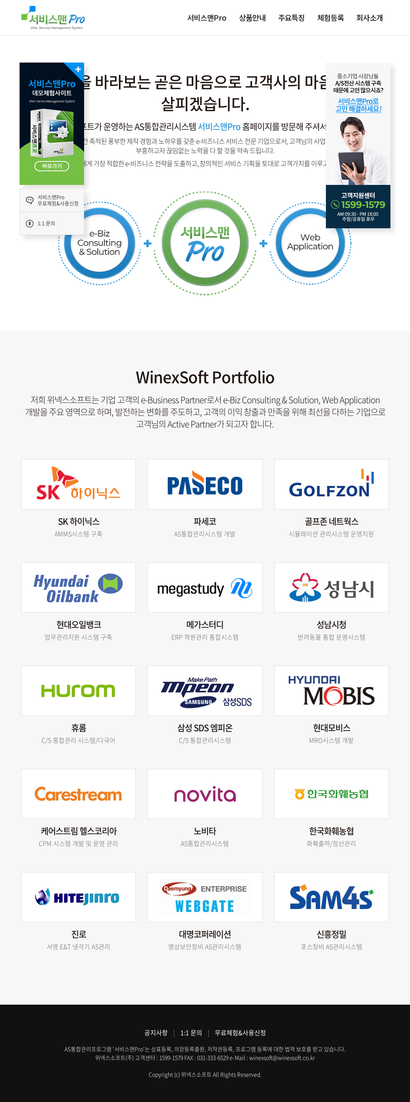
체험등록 (330, 17)
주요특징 (291, 17)
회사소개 (369, 17)
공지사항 (156, 1032)
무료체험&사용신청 (240, 1032)
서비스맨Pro (207, 17)
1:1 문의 (191, 1032)
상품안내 (252, 17)
